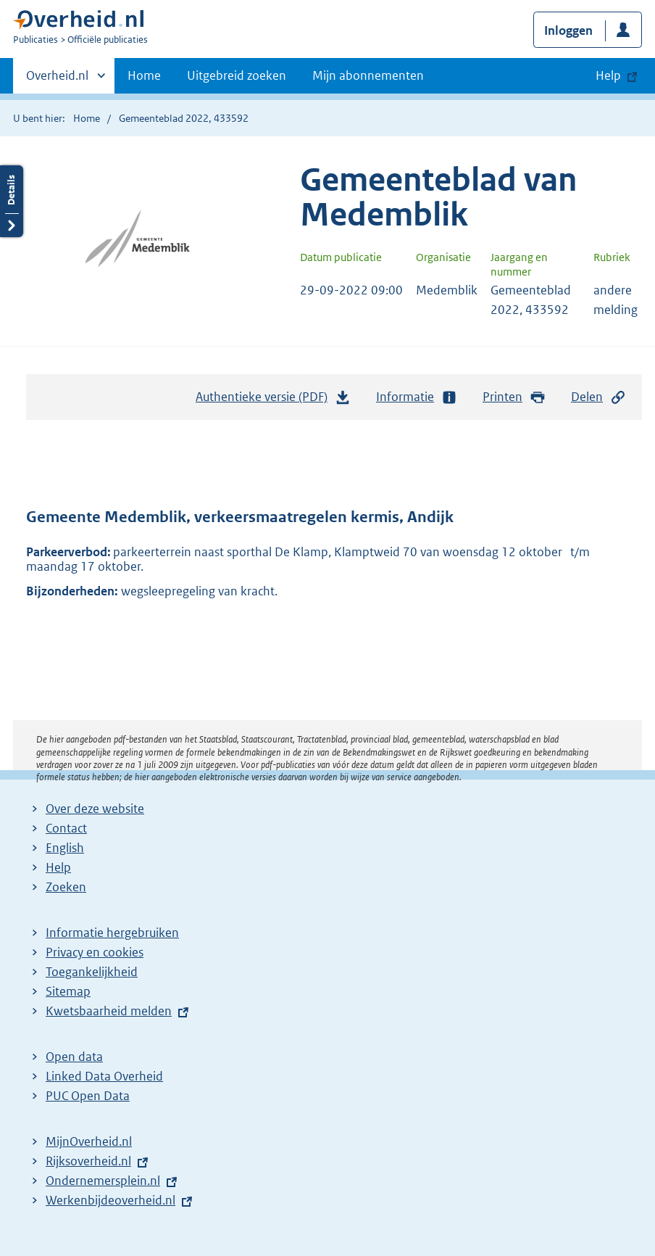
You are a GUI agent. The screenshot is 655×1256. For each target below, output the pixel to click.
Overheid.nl (57, 80)
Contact (66, 828)
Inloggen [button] (568, 30)
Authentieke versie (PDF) (273, 400)
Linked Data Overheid (104, 1076)
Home (144, 75)
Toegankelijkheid (92, 972)
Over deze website (95, 809)
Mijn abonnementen (368, 75)
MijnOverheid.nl (89, 1141)
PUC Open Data (88, 1096)
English (65, 848)
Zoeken (66, 887)
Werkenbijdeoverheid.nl (110, 1200)
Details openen (11, 201)
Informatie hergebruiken (112, 933)
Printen (514, 397)
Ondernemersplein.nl (103, 1181)
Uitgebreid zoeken (236, 75)
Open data (74, 1057)
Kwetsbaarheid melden (109, 1011)
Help (58, 867)
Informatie (416, 397)
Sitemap (68, 991)
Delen (598, 397)
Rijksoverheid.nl (88, 1161)
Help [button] (608, 75)
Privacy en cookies (94, 952)
